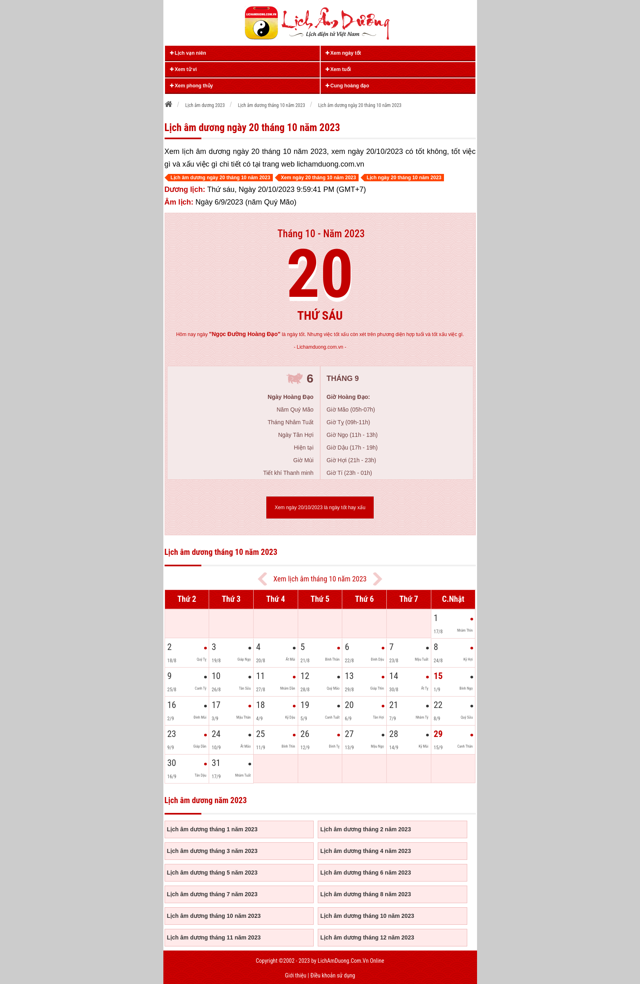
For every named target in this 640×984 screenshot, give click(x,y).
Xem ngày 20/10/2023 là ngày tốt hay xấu (319, 507)
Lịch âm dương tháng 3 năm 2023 (212, 851)
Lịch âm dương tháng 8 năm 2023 (365, 894)
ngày (238, 334)
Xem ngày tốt (343, 53)
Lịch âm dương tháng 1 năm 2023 (212, 829)
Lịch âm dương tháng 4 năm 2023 (365, 851)
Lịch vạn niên (188, 53)
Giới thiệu (295, 975)
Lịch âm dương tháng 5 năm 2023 (212, 872)
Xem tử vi (183, 69)
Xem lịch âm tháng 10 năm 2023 (319, 578)
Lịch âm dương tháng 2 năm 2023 (365, 829)
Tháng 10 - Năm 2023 (321, 234)
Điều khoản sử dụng (332, 975)
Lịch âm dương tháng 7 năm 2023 (212, 894)
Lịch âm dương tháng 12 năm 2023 (367, 937)
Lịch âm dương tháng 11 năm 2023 (214, 937)
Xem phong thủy (191, 86)
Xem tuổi (338, 69)
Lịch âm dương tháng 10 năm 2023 (214, 916)
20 (320, 274)
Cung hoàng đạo (347, 86)
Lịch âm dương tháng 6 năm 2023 (365, 872)
